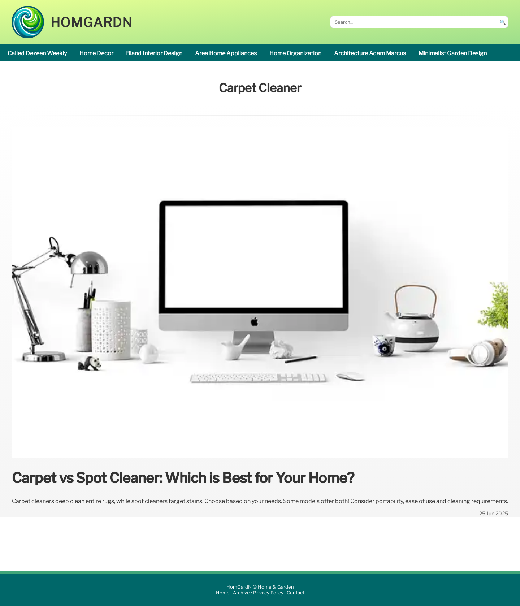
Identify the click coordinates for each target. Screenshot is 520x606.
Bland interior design (154, 53)
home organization (295, 53)
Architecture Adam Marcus (370, 53)
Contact (295, 593)
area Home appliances (226, 53)
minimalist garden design (453, 53)
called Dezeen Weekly (37, 53)
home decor (96, 53)
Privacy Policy (268, 593)
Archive (241, 593)
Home (223, 593)
